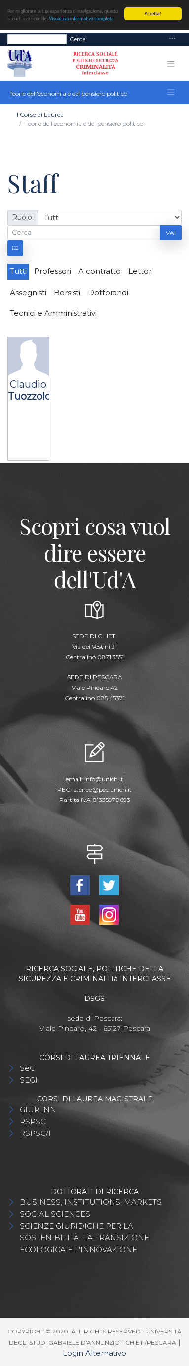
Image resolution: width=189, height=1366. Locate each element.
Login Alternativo (94, 1353)
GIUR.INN (38, 1109)
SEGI (29, 1080)
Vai (171, 232)
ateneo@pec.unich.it (102, 789)
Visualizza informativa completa (81, 18)
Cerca (78, 38)
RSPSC (33, 1121)
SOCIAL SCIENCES (55, 1214)
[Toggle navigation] (172, 39)
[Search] (37, 39)
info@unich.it (103, 778)
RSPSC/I (35, 1133)
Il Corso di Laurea (39, 114)
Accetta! (153, 13)
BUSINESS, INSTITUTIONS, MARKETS (91, 1202)
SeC (27, 1068)
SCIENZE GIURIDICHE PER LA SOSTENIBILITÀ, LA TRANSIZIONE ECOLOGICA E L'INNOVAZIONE (84, 1237)
